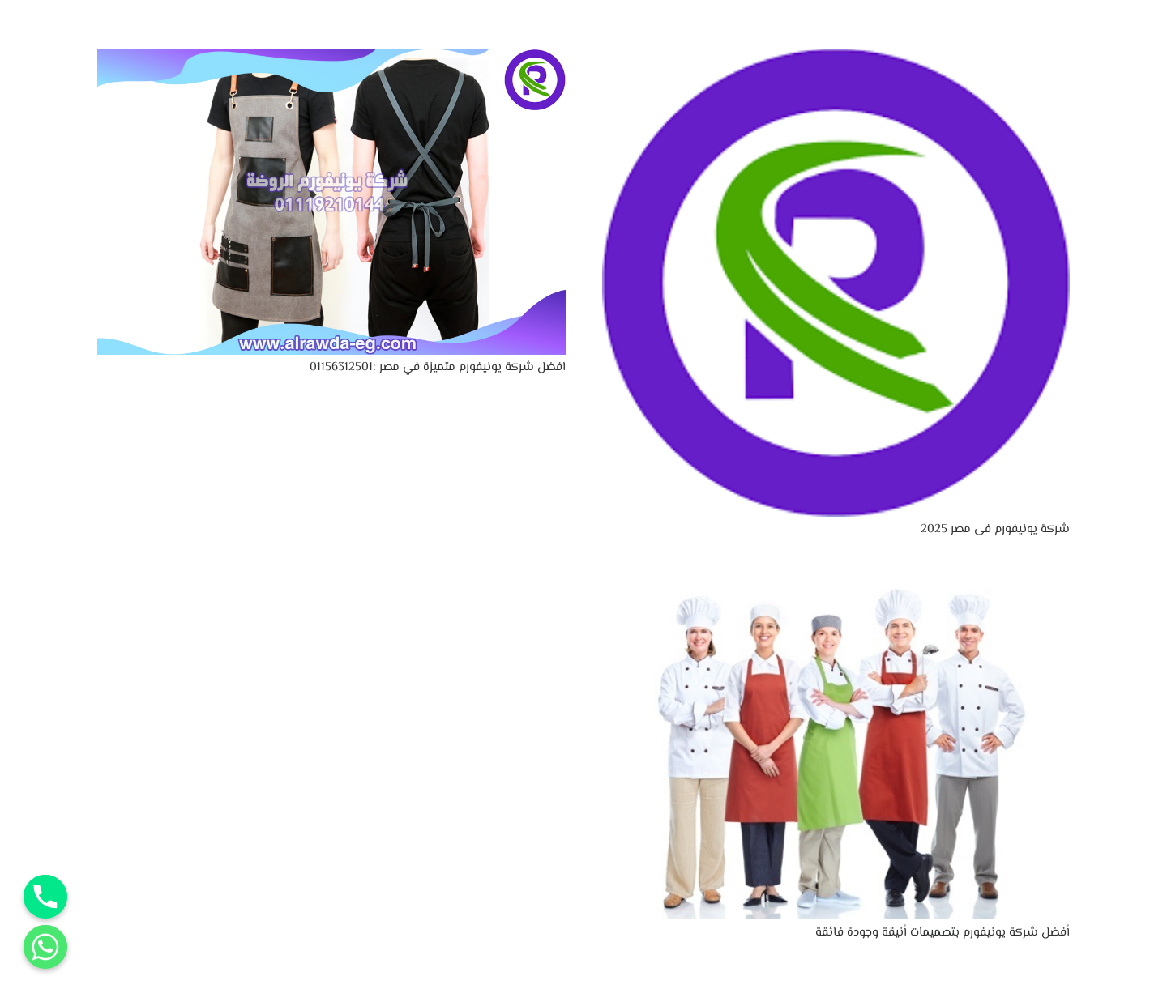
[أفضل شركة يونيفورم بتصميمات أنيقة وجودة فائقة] (836, 583)
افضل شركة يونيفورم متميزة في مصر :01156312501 (438, 367)
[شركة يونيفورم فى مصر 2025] (836, 58)
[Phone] (45, 897)
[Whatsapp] (45, 947)
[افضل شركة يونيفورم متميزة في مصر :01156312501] (331, 58)
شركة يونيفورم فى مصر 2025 (995, 529)
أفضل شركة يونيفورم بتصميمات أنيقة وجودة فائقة (942, 932)
